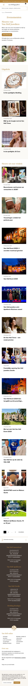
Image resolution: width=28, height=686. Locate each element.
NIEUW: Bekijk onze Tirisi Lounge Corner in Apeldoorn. (14, 1)
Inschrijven (7, 35)
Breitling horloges (7, 643)
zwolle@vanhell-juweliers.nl (14, 594)
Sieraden (5, 638)
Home (3, 12)
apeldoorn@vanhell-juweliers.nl (14, 575)
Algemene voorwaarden (19, 640)
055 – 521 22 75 (14, 573)
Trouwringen (6, 641)
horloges (10, 40)
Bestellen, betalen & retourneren (21, 637)
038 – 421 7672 (14, 592)
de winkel (16, 561)
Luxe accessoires (7, 640)
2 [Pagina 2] (8, 532)
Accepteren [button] (16, 682)
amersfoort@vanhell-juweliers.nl (14, 555)
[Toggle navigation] (4, 4)
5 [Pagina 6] (15, 532)
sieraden (4, 40)
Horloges (5, 636)
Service (18, 643)
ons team (18, 560)
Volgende (21, 532)
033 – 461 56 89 (14, 553)
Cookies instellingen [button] (7, 682)
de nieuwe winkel (16, 600)
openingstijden (16, 557)
